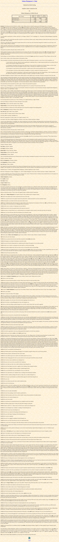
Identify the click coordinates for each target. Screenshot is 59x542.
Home (29, 540)
